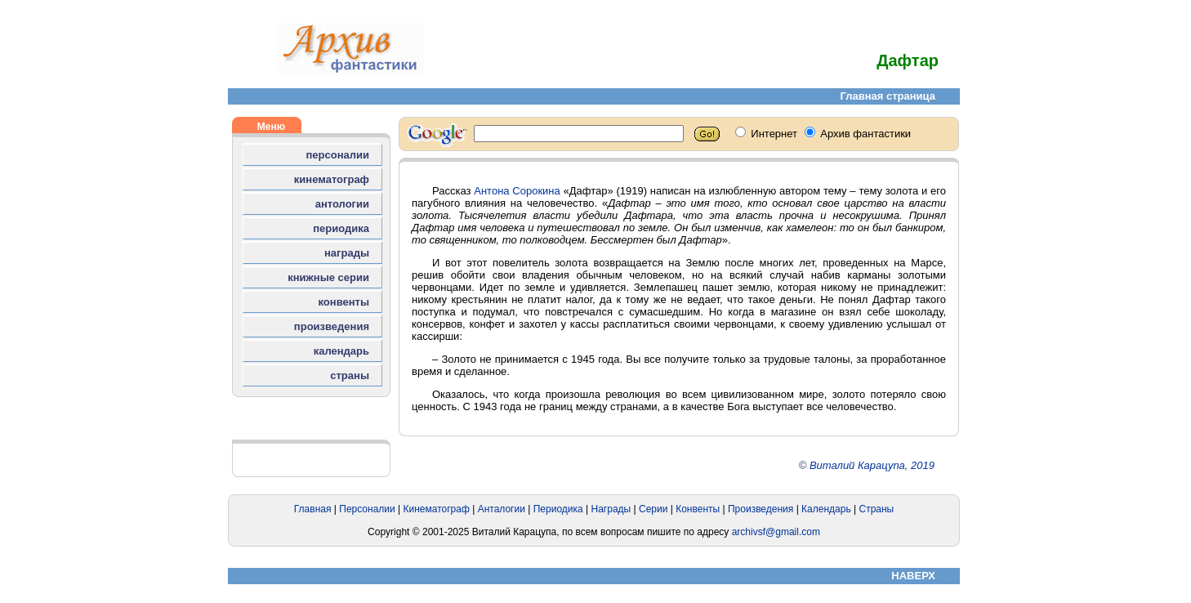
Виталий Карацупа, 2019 (872, 465)
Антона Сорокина (517, 191)
